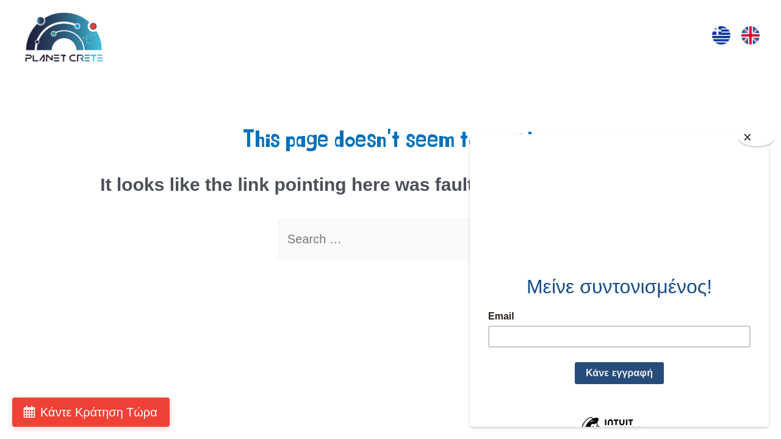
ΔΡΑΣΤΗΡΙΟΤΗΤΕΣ (368, 37)
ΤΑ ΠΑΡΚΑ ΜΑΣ (549, 37)
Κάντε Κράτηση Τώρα (98, 412)
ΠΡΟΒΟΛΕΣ (462, 37)
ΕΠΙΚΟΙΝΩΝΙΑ (644, 37)
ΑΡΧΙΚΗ (213, 37)
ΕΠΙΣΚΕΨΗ (277, 37)
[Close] (756, 137)
